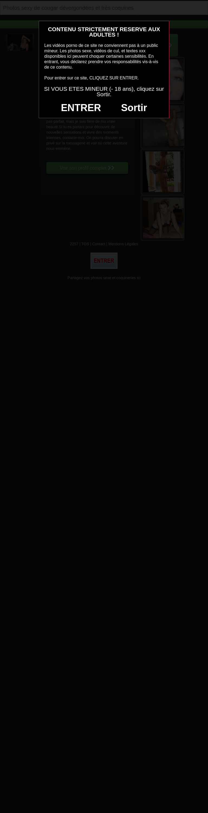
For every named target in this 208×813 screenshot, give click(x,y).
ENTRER (81, 107)
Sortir (134, 107)
